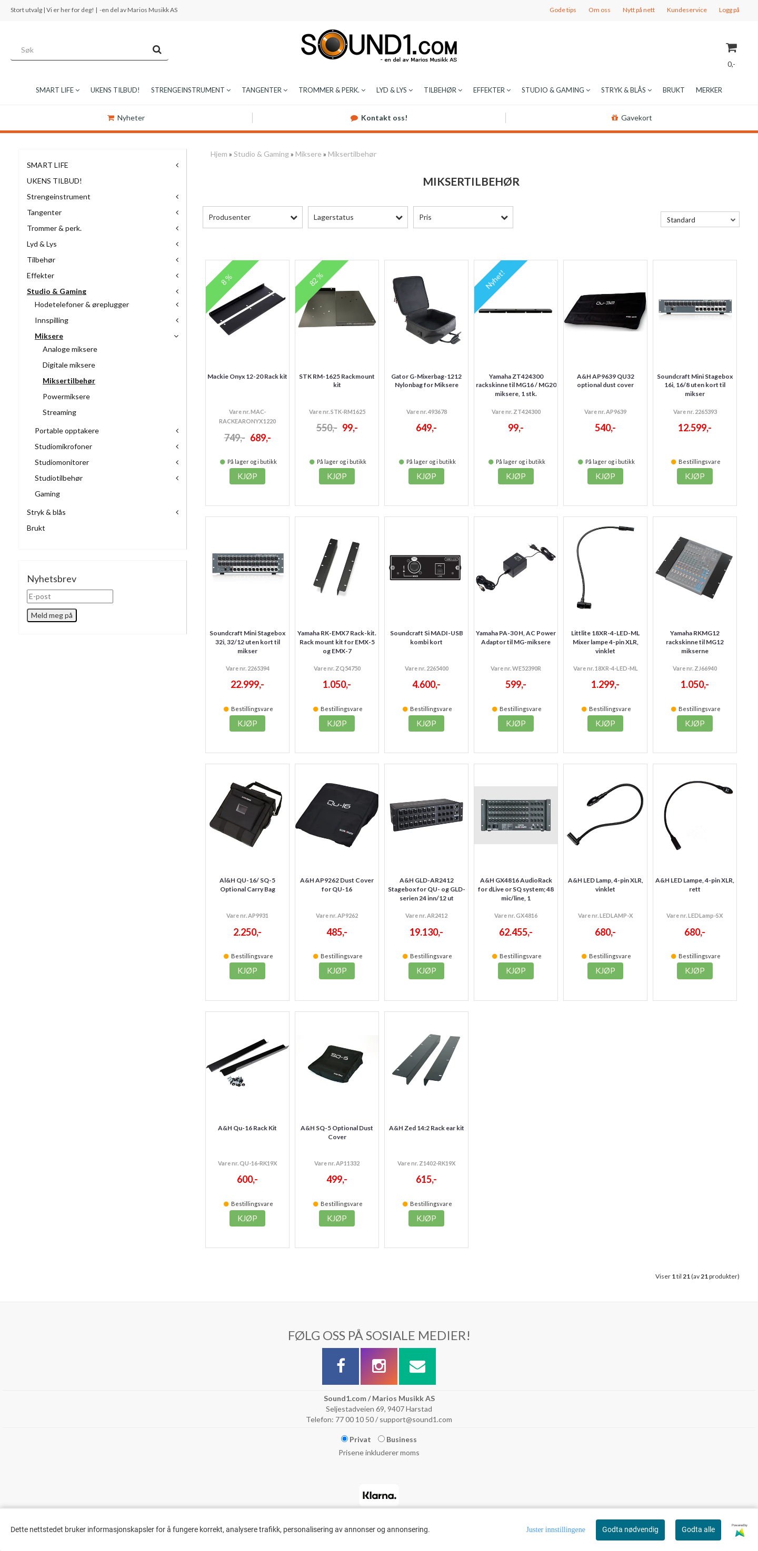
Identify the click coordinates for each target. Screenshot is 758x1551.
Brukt (36, 527)
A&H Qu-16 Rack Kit (247, 1128)
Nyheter (126, 117)
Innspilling (51, 320)
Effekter (40, 275)
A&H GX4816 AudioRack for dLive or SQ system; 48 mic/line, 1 (516, 889)
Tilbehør (41, 259)
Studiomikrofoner (63, 446)
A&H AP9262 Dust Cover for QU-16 (337, 884)
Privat (356, 1439)
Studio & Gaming (56, 291)
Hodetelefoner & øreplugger (82, 304)
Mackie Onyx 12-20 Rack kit (247, 376)
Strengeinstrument (59, 196)
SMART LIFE (47, 164)
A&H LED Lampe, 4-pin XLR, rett (694, 884)
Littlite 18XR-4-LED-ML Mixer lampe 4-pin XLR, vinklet (605, 642)
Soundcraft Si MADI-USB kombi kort (426, 637)
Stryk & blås (46, 512)
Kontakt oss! (379, 117)
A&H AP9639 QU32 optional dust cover (605, 380)
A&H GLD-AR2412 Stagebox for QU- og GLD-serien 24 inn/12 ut (426, 889)
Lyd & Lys (42, 243)
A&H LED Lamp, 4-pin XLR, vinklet (605, 884)
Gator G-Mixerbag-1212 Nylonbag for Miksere (426, 380)
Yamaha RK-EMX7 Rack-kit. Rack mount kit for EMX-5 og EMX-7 (336, 642)
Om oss (600, 10)
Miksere (49, 335)
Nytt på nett (639, 10)
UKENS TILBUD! (54, 180)
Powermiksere (66, 396)
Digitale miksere (69, 364)
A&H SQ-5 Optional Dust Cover (337, 1132)
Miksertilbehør (69, 380)
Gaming (47, 493)
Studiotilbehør (59, 477)
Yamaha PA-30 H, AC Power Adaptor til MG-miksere (516, 637)
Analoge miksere (70, 348)
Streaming (59, 412)
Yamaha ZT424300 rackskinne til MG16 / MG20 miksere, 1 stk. (516, 385)
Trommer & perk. (54, 228)
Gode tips (563, 10)
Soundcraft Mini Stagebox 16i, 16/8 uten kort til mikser (695, 385)
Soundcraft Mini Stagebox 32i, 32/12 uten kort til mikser (247, 642)
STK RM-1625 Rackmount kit (337, 380)
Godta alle (698, 1529)
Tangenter (44, 212)
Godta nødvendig (630, 1529)
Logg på (729, 10)
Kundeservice (687, 10)
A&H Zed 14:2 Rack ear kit (426, 1128)
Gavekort (632, 117)
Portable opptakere (67, 430)
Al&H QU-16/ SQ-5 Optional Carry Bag (247, 884)
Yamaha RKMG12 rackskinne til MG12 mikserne (695, 642)
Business (397, 1439)
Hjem (219, 153)
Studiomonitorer (62, 462)
